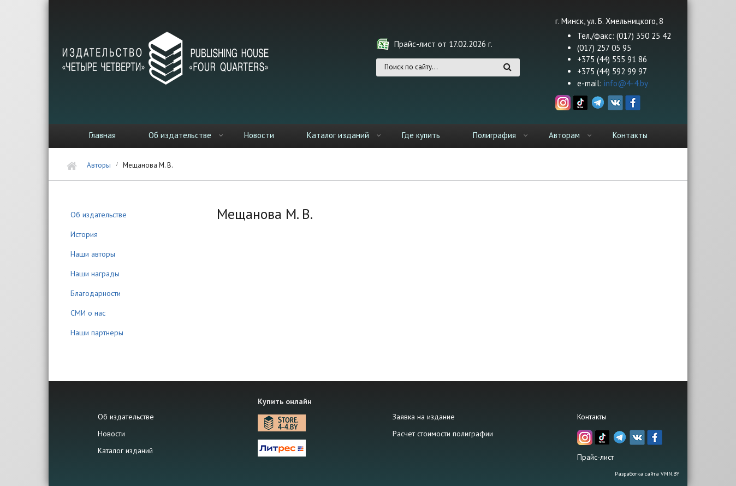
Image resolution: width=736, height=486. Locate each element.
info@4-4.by (626, 83)
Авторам (564, 135)
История (84, 234)
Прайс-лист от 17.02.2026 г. (443, 44)
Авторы (99, 165)
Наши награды (95, 273)
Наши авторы (92, 254)
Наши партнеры (96, 332)
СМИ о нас (87, 313)
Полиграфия (494, 135)
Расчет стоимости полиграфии (443, 433)
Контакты (630, 135)
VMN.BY (670, 473)
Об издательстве (180, 135)
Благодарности (95, 293)
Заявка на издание (424, 417)
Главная (102, 135)
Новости (259, 135)
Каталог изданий (338, 135)
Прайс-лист (595, 457)
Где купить (421, 135)
